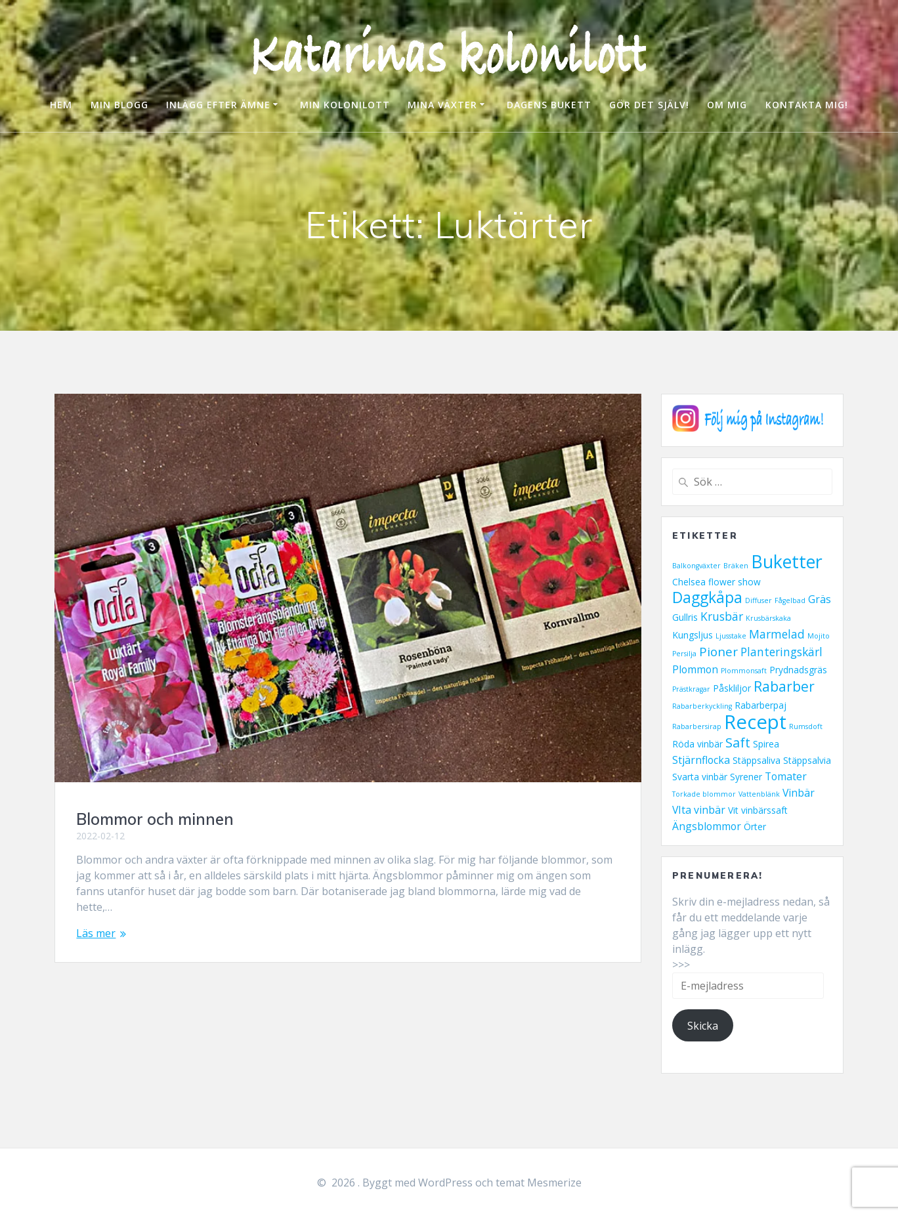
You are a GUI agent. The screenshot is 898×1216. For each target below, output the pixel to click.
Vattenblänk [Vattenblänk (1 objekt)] (759, 794)
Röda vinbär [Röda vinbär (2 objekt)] (697, 744)
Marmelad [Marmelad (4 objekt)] (777, 634)
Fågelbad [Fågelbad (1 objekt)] (790, 600)
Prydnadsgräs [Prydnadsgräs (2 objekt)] (798, 669)
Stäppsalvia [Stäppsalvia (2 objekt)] (807, 760)
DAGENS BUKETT (549, 104)
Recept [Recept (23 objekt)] (755, 722)
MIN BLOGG (119, 104)
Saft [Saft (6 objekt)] (737, 742)
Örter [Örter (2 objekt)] (755, 826)
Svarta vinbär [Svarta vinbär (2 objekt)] (699, 776)
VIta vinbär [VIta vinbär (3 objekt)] (698, 810)
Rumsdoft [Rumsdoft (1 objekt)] (806, 726)
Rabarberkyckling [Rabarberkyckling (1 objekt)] (702, 706)
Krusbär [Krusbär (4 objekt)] (721, 616)
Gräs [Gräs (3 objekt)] (819, 599)
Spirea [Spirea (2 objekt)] (766, 744)
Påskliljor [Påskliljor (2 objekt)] (732, 688)
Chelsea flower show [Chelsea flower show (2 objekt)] (716, 582)
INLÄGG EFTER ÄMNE (218, 104)
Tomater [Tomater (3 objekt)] (786, 776)
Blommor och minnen (155, 819)
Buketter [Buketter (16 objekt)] (787, 561)
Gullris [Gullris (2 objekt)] (685, 617)
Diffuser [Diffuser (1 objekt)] (758, 600)
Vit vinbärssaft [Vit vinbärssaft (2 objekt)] (758, 810)
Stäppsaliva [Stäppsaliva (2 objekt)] (756, 760)
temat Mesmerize (539, 1182)
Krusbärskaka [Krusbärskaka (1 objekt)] (768, 618)
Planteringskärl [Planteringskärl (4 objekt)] (781, 652)
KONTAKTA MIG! (806, 104)
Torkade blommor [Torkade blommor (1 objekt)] (704, 794)
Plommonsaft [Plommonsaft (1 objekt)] (744, 670)
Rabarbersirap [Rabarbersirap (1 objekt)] (696, 726)
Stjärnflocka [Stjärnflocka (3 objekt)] (701, 760)
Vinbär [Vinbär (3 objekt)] (798, 793)
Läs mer (96, 933)
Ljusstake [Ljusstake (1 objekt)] (731, 635)
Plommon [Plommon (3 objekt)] (695, 669)
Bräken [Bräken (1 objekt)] (735, 565)
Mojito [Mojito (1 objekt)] (818, 635)
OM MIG (727, 104)
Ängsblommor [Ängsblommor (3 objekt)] (706, 826)
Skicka (702, 1025)
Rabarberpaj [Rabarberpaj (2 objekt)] (760, 705)
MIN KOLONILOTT (345, 104)
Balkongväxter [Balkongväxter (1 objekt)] (696, 565)
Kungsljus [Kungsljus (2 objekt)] (692, 635)
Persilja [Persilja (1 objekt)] (684, 653)
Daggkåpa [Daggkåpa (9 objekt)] (707, 597)
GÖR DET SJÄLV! (649, 104)
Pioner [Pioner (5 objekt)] (718, 651)
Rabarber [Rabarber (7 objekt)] (784, 686)
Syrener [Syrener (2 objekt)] (746, 776)
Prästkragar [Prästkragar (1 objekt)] (691, 689)
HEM (61, 104)
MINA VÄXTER (442, 104)
